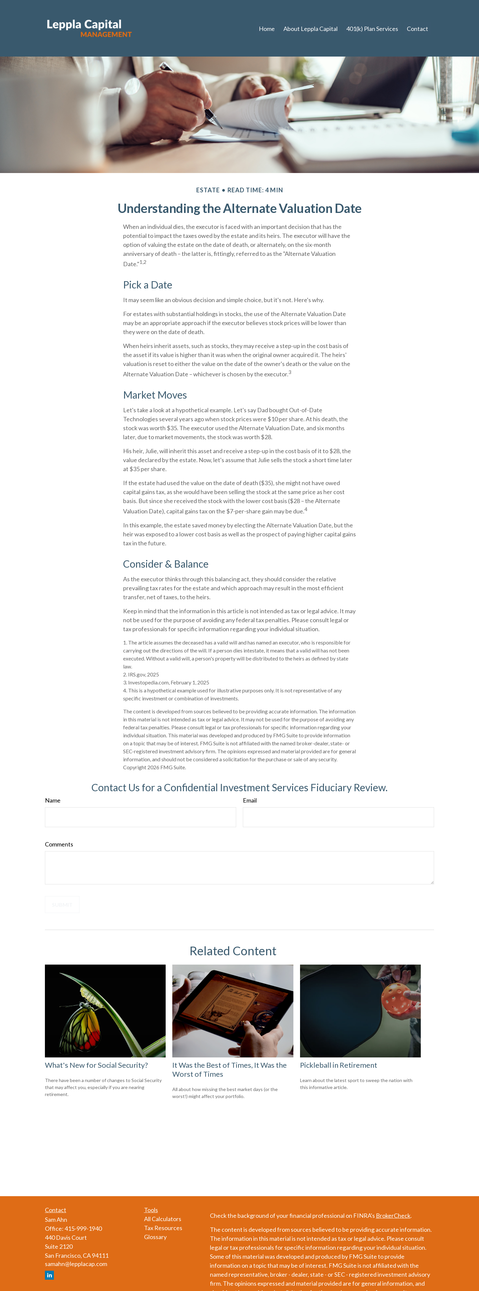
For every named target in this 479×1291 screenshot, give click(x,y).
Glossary (155, 1236)
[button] (266, 28)
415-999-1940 (83, 1228)
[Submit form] (62, 904)
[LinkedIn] (49, 1275)
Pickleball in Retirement (338, 1064)
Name (53, 800)
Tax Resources (163, 1227)
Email (250, 800)
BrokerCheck (393, 1215)
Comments (59, 844)
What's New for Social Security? (96, 1064)
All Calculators (162, 1218)
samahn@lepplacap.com (76, 1263)
